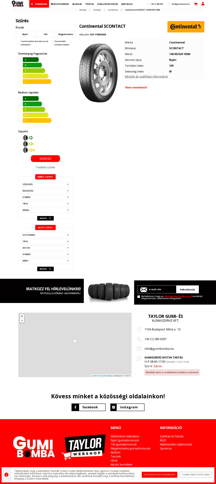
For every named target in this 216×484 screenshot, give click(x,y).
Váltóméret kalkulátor (125, 436)
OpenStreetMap (106, 376)
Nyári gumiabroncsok (125, 440)
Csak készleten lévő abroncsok (34, 41)
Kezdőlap (82, 10)
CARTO (127, 376)
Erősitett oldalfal (62, 44)
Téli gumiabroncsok (124, 444)
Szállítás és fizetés (172, 436)
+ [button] (22, 316)
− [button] (22, 321)
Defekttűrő (25, 44)
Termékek (97, 10)
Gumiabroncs (113, 10)
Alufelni (115, 452)
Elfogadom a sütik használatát (159, 475)
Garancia (166, 448)
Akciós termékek (121, 464)
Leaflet (94, 376)
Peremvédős (60, 41)
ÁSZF (163, 440)
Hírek (114, 460)
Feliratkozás (187, 289)
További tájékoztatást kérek (196, 475)
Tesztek (116, 456)
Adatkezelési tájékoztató (178, 296)
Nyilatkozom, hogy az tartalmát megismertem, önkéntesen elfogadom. (171, 297)
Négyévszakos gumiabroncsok (130, 448)
